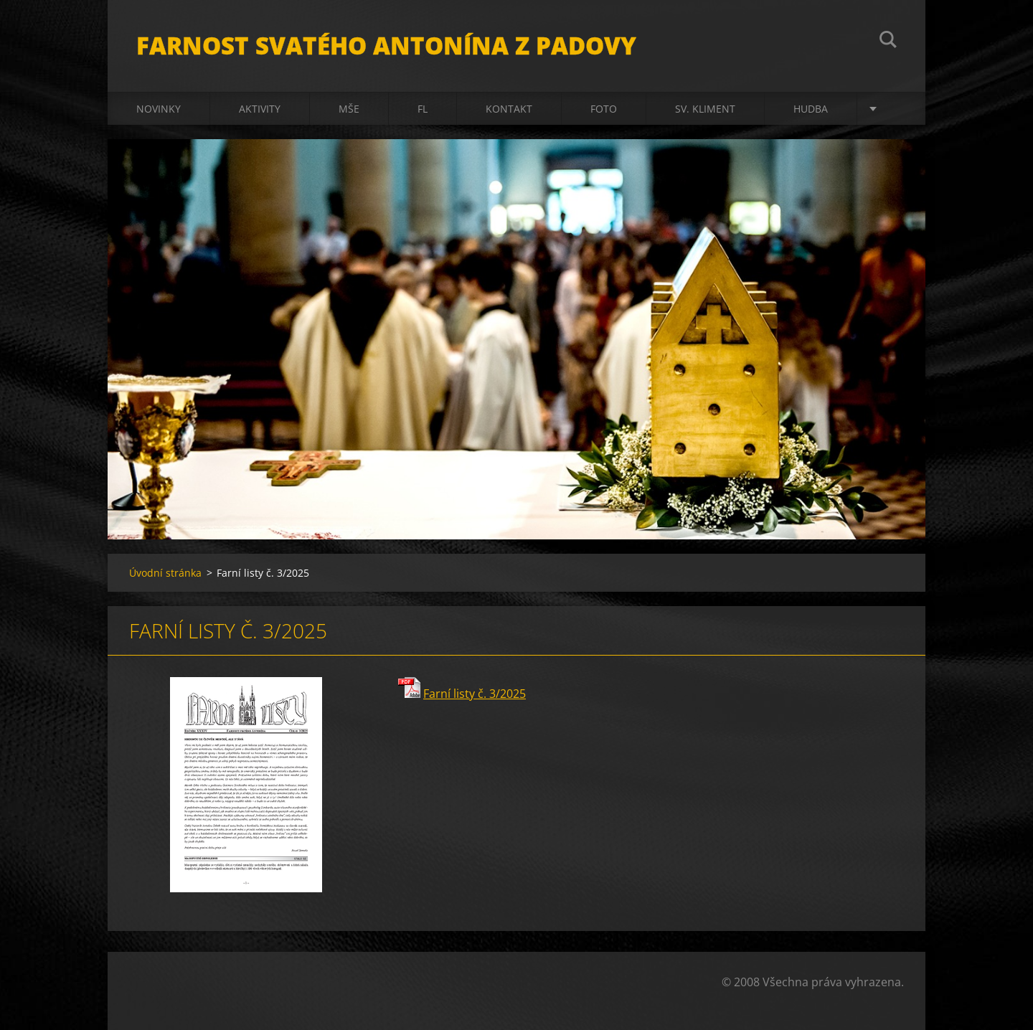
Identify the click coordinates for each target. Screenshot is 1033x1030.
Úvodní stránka (165, 573)
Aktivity (259, 108)
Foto (603, 108)
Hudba (810, 108)
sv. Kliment (705, 108)
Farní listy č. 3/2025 (474, 693)
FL (423, 108)
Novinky (158, 108)
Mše (349, 108)
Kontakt (509, 108)
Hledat (888, 42)
